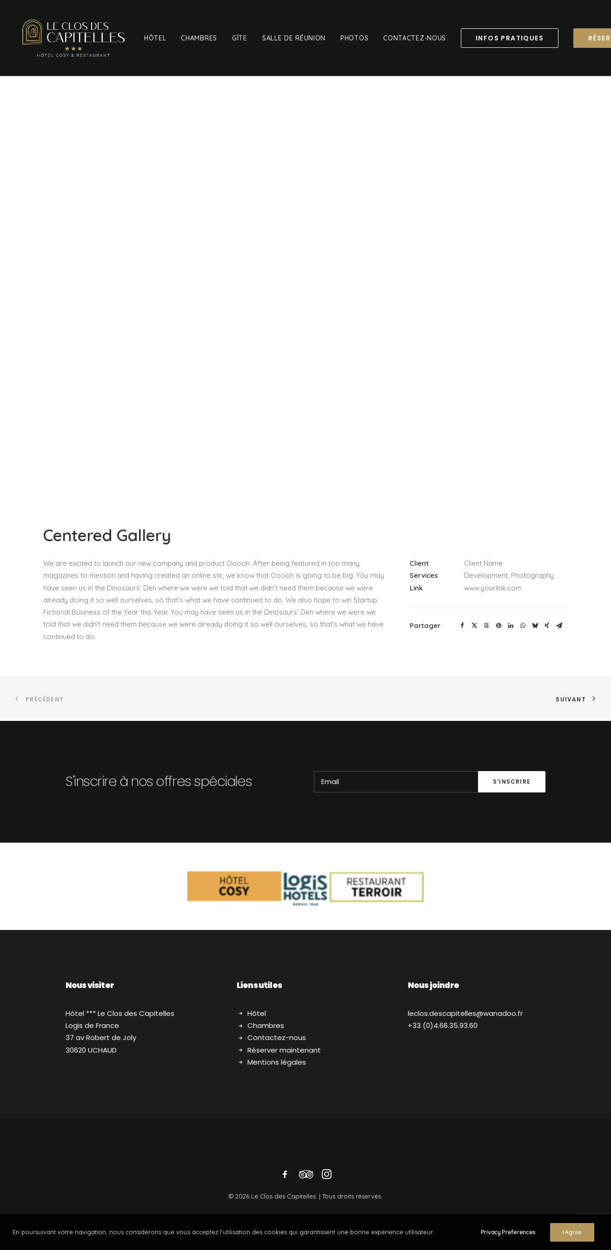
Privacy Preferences (508, 1232)
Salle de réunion (293, 38)
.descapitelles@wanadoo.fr (465, 1013)
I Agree (572, 1232)
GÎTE (239, 38)
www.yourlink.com (493, 587)
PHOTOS (354, 38)
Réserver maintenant (284, 1050)
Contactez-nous (276, 1037)
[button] (462, 625)
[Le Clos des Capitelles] (73, 38)
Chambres (265, 1025)
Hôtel (256, 1013)
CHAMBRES (199, 38)
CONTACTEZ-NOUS (414, 38)
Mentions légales (276, 1062)
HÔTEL (155, 38)
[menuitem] (155, 38)
